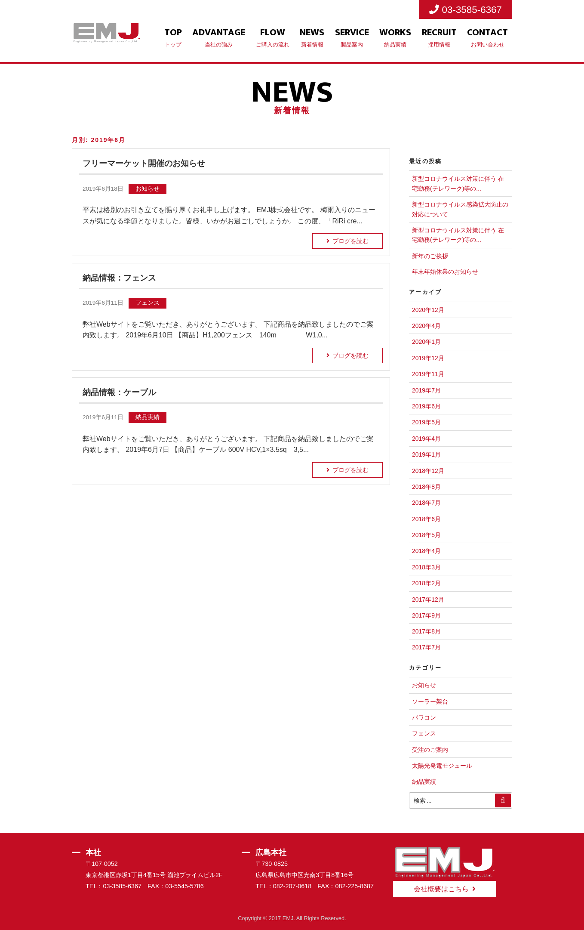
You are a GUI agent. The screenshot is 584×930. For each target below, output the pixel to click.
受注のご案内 (430, 749)
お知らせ (424, 685)
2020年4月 (426, 325)
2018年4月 (426, 550)
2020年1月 (426, 341)
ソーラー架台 (430, 701)
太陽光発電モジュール (442, 765)
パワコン (424, 717)
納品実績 (424, 781)
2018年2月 (426, 583)
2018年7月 (426, 502)
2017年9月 (426, 615)
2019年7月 (426, 390)
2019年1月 (426, 454)
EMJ (288, 918)
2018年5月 (426, 534)
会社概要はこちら (441, 889)
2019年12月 (428, 358)
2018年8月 (426, 486)
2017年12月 (428, 599)
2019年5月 (426, 422)
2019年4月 (426, 438)
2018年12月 (428, 470)
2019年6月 (426, 406)
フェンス (424, 733)
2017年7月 (426, 647)
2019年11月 (428, 374)
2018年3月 (426, 567)
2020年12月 (428, 309)
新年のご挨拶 (430, 256)
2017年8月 (426, 631)
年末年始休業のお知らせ (445, 271)
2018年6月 (426, 519)
